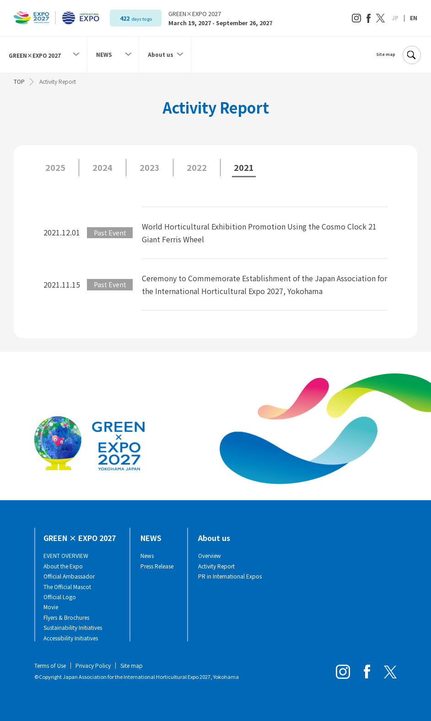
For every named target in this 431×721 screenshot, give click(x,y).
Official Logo (59, 597)
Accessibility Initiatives (70, 638)
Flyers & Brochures (66, 617)
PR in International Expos (230, 576)
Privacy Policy (93, 665)
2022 (197, 167)
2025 (55, 167)
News (147, 555)
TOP (19, 81)
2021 (244, 167)
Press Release (156, 566)
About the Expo (63, 566)
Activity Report (216, 566)
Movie (50, 607)
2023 (150, 167)
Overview (209, 555)
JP (395, 18)
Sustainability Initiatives (72, 627)
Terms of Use (50, 665)
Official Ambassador (69, 576)
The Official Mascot (67, 587)
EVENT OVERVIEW (65, 555)
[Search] (411, 55)
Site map (385, 54)
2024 (102, 167)
